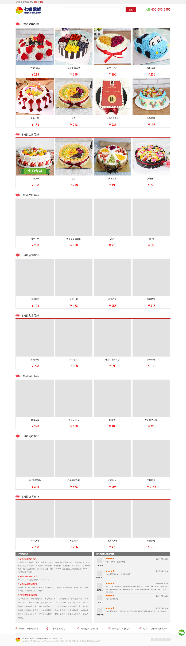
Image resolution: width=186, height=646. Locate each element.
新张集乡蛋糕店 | (75, 614)
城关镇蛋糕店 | (24, 599)
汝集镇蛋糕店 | (49, 603)
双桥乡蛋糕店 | (74, 610)
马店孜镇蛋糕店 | (46, 606)
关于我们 (31, 639)
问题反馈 (45, 639)
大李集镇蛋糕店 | (61, 606)
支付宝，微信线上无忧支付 (155, 628)
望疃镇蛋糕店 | (61, 610)
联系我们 (24, 639)
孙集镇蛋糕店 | (35, 603)
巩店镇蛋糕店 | (62, 603)
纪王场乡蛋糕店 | (46, 614)
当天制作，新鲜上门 (90, 628)
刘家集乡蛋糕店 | (31, 614)
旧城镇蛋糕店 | (78, 599)
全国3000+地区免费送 (28, 628)
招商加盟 (38, 639)
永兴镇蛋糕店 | (32, 606)
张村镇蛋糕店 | (51, 599)
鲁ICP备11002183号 (55, 639)
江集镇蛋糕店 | (64, 599)
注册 (41, 2)
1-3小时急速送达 (57, 628)
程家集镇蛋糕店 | (33, 610)
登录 (35, 2)
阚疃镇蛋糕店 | (37, 599)
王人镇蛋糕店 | (76, 603)
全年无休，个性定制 (121, 628)
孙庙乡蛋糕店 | (61, 614)
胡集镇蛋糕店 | (76, 606)
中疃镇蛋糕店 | (47, 610)
